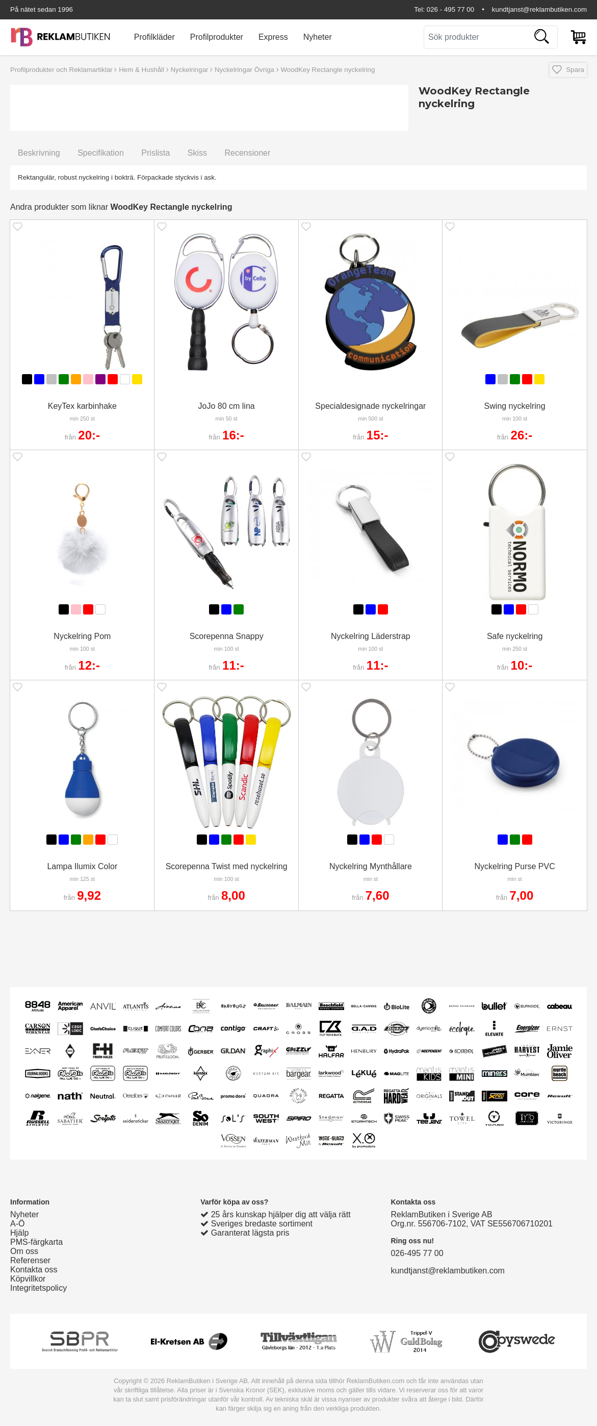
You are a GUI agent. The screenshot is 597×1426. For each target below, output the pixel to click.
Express (273, 37)
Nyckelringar (189, 69)
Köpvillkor (27, 1278)
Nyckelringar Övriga (244, 69)
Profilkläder (154, 37)
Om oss (24, 1251)
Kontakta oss (34, 1269)
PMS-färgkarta (36, 1242)
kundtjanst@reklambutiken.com (539, 9)
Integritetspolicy (38, 1288)
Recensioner (247, 153)
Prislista (155, 153)
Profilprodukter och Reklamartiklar (61, 69)
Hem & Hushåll (141, 69)
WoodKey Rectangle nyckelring (327, 69)
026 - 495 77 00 (450, 9)
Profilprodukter (216, 37)
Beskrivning (39, 153)
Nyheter (317, 37)
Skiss (197, 153)
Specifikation (100, 153)
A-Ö (17, 1223)
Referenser (30, 1260)
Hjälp (19, 1232)
